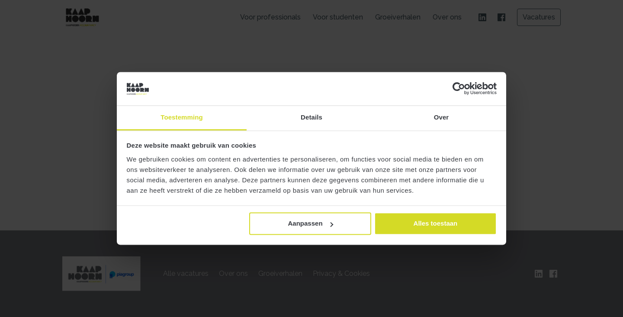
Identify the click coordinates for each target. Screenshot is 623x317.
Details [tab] (311, 117)
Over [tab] (441, 117)
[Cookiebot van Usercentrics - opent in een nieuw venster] (459, 88)
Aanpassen (310, 223)
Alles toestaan (436, 223)
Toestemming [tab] (182, 117)
